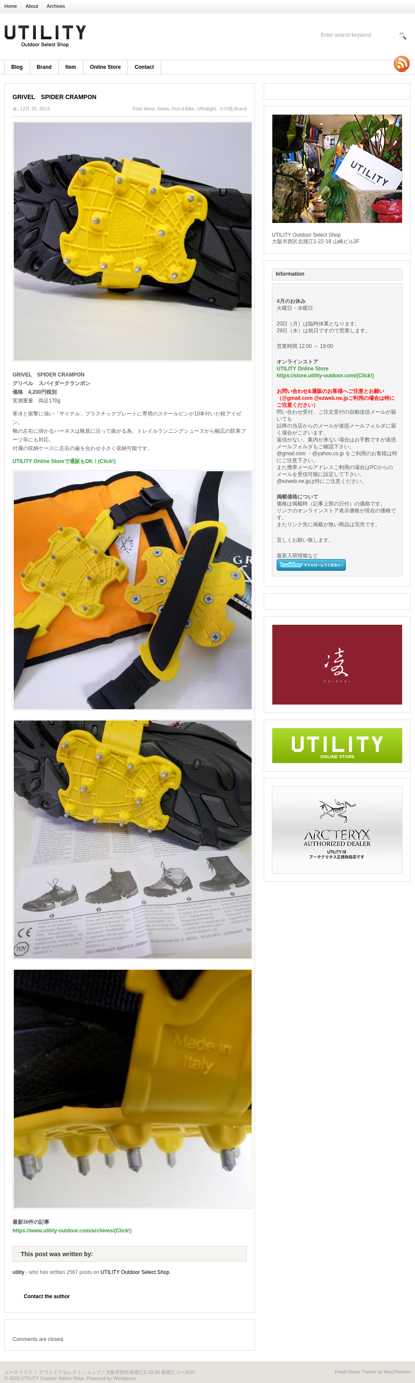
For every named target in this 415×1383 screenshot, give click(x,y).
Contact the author (47, 1296)
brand (44, 67)
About (32, 6)
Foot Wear (144, 108)
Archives (56, 6)
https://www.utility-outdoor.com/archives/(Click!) (72, 1231)
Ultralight (206, 108)
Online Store (105, 67)
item (70, 67)
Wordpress (124, 1378)
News (163, 108)
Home (10, 6)
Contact (144, 67)
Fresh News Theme (355, 1371)
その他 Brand (233, 108)
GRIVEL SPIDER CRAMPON (54, 96)
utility (18, 1272)
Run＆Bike (183, 108)
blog (17, 67)
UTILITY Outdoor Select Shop (116, 36)
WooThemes (397, 1371)
